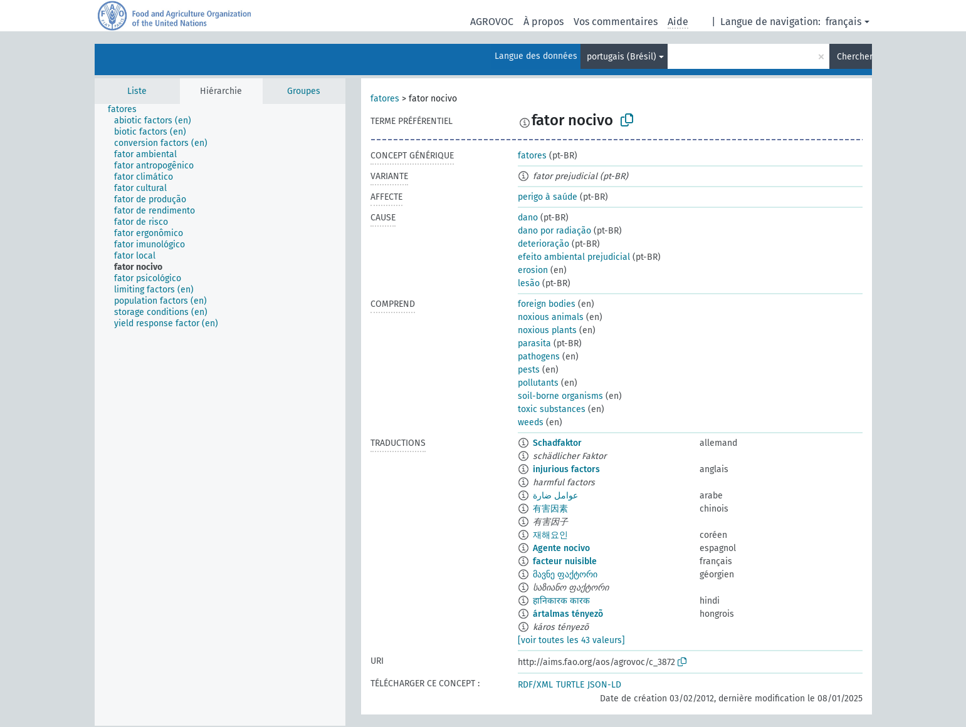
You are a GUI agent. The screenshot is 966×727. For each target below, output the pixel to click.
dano (528, 217)
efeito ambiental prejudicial (574, 257)
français (843, 22)
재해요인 (550, 535)
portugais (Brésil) (621, 56)
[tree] (220, 415)
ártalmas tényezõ (568, 614)
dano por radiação (554, 230)
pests (529, 369)
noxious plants (547, 330)
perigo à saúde (547, 197)
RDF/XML (535, 684)
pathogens (539, 356)
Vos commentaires (616, 22)
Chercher (854, 56)
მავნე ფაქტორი (565, 574)
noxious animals (551, 317)
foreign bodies (546, 304)
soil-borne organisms (560, 396)
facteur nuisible (565, 561)
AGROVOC (491, 22)
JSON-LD (604, 684)
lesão (529, 283)
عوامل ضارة (555, 495)
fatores (384, 98)
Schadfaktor (557, 443)
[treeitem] (127, 109)
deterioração (543, 244)
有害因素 (550, 508)
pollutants (538, 383)
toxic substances (551, 409)
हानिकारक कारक (561, 601)
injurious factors (566, 469)
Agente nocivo (561, 548)
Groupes (303, 91)
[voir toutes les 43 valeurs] (571, 640)
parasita (534, 343)
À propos (543, 22)
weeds (530, 422)
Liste (137, 91)
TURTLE (570, 684)
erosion (533, 270)
